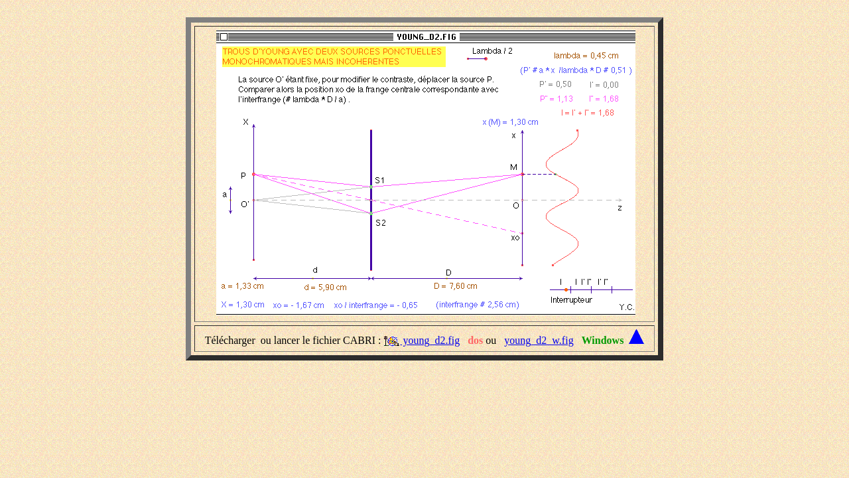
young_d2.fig (430, 340)
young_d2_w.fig (538, 340)
